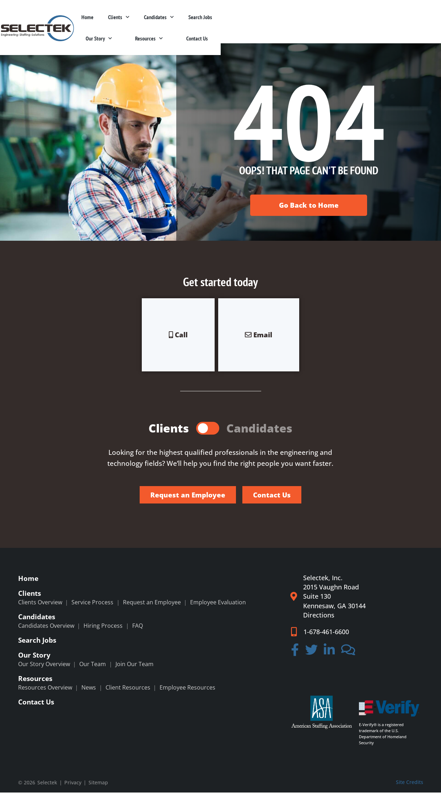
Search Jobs (282, 21)
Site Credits (409, 784)
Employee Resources (187, 690)
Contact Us (404, 21)
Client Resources (128, 690)
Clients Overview (40, 605)
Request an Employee (152, 605)
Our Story (322, 21)
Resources (364, 21)
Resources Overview (45, 690)
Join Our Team (134, 666)
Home (167, 21)
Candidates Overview (46, 628)
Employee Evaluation (218, 605)
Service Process (92, 605)
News (88, 690)
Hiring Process (103, 628)
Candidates (239, 21)
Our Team (92, 666)
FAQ (137, 628)
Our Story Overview (44, 666)
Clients (198, 21)
